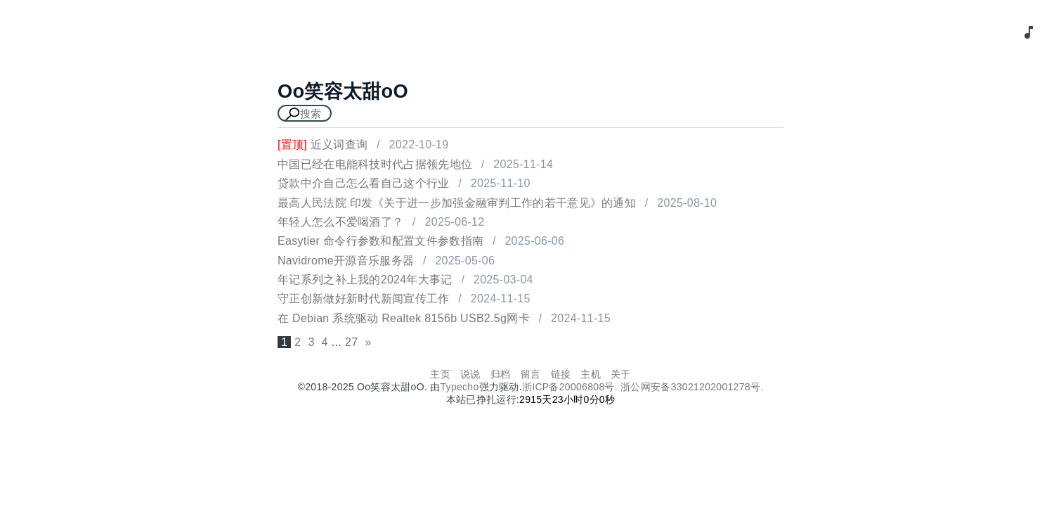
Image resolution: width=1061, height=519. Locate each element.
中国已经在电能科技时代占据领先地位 (375, 164)
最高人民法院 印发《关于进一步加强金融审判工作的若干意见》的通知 (457, 203)
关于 (621, 374)
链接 (561, 374)
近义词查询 (322, 144)
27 (351, 342)
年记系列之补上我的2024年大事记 (365, 280)
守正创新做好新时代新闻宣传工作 (364, 299)
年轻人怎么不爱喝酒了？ (340, 222)
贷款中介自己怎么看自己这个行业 (364, 183)
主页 (440, 374)
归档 (500, 374)
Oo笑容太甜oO (343, 91)
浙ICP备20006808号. (571, 386)
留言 (531, 374)
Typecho (460, 386)
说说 (470, 374)
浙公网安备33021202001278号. (691, 386)
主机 (590, 374)
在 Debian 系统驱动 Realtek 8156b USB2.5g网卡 (404, 318)
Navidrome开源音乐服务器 (346, 261)
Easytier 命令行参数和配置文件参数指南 (380, 241)
